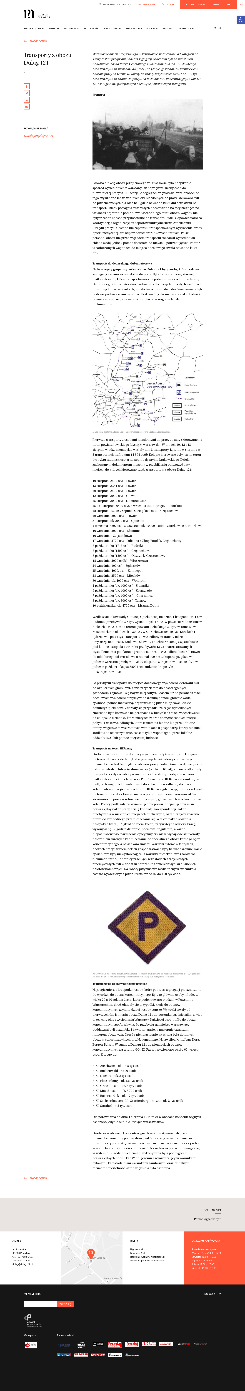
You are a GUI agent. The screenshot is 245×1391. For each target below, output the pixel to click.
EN (241, 4)
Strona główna (34, 28)
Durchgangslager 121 (38, 136)
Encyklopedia (112, 28)
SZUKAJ (170, 4)
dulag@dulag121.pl (22, 1264)
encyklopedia (38, 41)
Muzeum (54, 28)
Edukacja (152, 28)
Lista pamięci (134, 28)
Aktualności (91, 28)
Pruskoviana (186, 28)
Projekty (168, 28)
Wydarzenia (71, 28)
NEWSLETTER (149, 4)
